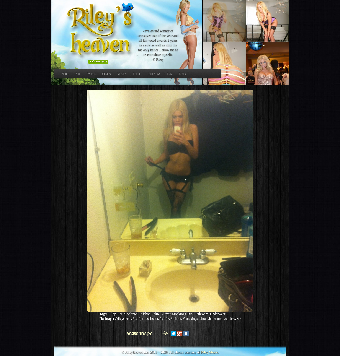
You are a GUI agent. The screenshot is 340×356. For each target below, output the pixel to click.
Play (169, 73)
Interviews (154, 73)
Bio (77, 73)
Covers (106, 73)
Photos (137, 73)
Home (65, 73)
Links (182, 73)
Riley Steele (209, 352)
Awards (90, 73)
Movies (121, 73)
